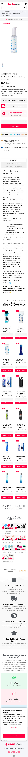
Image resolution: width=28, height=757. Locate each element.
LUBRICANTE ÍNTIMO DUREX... (21, 360)
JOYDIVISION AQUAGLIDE (11, 86)
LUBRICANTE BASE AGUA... (7, 392)
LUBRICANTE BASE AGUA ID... (7, 488)
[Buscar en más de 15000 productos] (24, 8)
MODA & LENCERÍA (8, 542)
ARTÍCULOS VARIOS (7, 562)
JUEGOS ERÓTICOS (20, 552)
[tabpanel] (14, 40)
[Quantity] (7, 334)
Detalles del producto (13, 163)
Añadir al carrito (14, 126)
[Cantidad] (14, 122)
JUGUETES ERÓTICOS (8, 532)
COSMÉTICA (20, 542)
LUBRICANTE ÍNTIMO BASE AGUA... (21, 393)
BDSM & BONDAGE (20, 531)
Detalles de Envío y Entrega (14, 166)
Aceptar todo (14, 736)
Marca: (2, 86)
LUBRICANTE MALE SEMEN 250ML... (7, 425)
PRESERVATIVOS (7, 552)
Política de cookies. (16, 724)
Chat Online (14, 699)
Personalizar (14, 727)
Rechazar (14, 731)
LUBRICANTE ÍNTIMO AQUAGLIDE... (21, 328)
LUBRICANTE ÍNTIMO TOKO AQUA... (7, 328)
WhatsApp (14, 683)
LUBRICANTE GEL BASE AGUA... (7, 457)
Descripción (13, 160)
